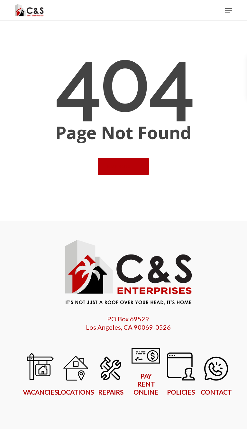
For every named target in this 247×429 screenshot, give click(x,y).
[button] (228, 10)
